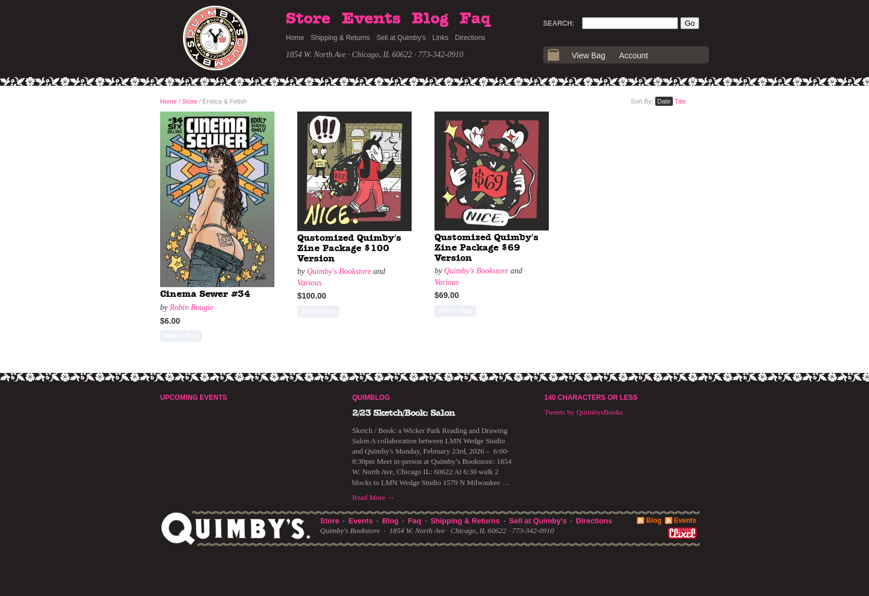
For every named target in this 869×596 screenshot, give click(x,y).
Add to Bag (181, 335)
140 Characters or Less (590, 398)
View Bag (588, 55)
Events (371, 19)
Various (309, 283)
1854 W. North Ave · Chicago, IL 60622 (349, 54)
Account (633, 55)
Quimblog (371, 398)
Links (440, 38)
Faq (475, 19)
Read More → (373, 497)
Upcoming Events (193, 398)
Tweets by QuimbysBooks (583, 412)
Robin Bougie (192, 307)
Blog (430, 19)
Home (295, 38)
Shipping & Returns (340, 38)
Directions (470, 38)
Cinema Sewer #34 (205, 294)
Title (680, 101)
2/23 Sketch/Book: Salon (403, 413)
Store (308, 19)
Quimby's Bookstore (339, 271)
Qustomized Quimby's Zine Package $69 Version (486, 247)
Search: (559, 23)
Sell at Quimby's (400, 38)
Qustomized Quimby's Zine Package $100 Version (349, 248)
